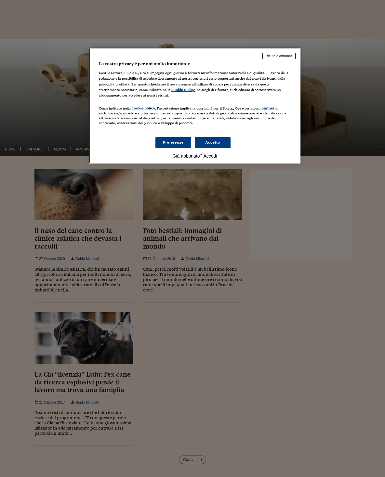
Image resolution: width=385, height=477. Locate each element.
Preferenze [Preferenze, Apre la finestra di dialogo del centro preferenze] (173, 142)
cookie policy (183, 90)
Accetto (212, 142)
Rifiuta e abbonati (279, 56)
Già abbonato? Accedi (195, 156)
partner (267, 108)
